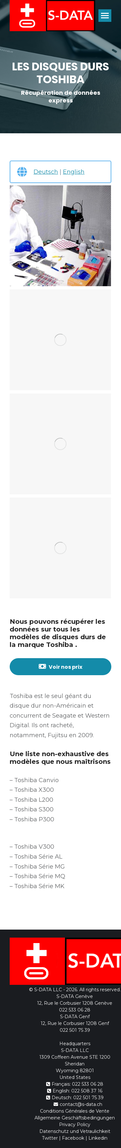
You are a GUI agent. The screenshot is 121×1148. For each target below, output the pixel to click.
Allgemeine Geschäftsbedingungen (75, 1118)
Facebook (73, 1138)
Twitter (50, 1138)
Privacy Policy (74, 1124)
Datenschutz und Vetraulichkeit (74, 1131)
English (74, 171)
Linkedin (97, 1138)
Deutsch (46, 171)
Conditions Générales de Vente (74, 1111)
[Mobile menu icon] (104, 15)
